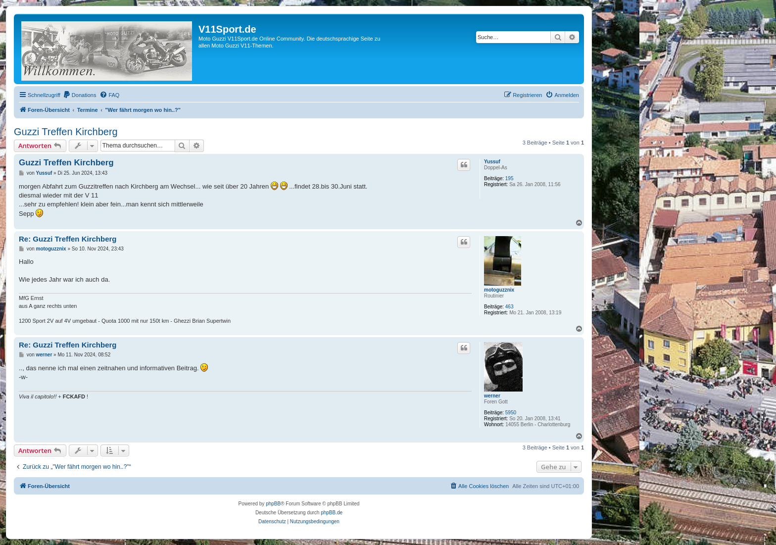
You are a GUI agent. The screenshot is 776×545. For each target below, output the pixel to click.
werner (492, 395)
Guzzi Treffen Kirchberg (66, 131)
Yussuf (492, 161)
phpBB (273, 503)
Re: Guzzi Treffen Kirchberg (68, 239)
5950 (510, 412)
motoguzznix (499, 290)
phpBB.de (331, 512)
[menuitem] (80, 95)
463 (509, 306)
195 (509, 178)
